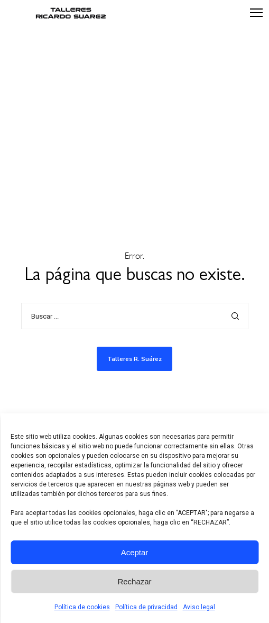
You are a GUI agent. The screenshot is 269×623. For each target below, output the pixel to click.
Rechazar (134, 581)
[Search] (235, 316)
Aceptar (135, 552)
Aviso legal (199, 607)
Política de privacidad (146, 607)
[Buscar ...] (134, 316)
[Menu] (251, 13)
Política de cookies (82, 607)
